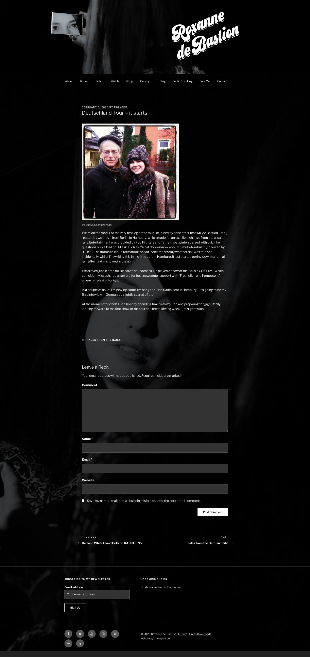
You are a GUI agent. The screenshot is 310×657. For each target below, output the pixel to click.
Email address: (97, 592)
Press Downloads (200, 634)
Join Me (205, 81)
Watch (115, 81)
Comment (89, 385)
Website (88, 480)
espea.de (164, 638)
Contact (222, 81)
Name (87, 439)
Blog (162, 81)
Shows (84, 81)
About (69, 81)
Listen (99, 81)
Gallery (146, 81)
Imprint (182, 634)
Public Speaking (182, 81)
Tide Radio (163, 290)
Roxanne (121, 107)
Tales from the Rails (104, 340)
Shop (129, 81)
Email (87, 460)
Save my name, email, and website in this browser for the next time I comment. (143, 501)
